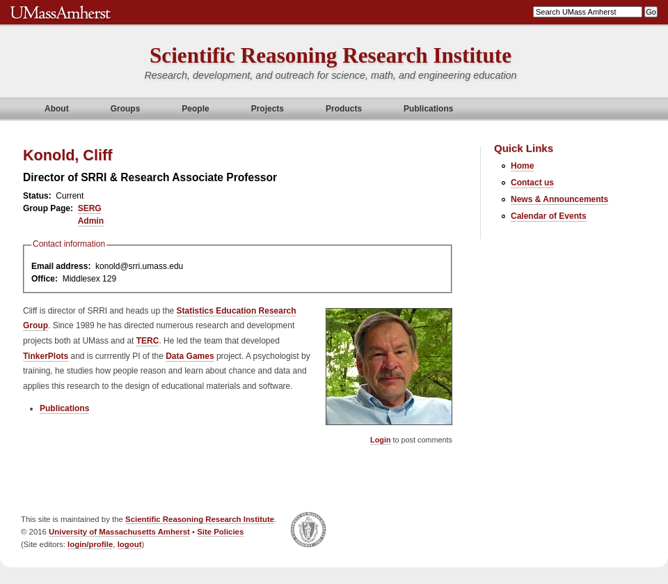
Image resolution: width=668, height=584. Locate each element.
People (195, 109)
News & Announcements (559, 199)
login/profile (90, 544)
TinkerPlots (45, 356)
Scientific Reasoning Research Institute (330, 55)
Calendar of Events (549, 216)
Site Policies (220, 532)
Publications (428, 109)
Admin (91, 221)
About (57, 109)
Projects (267, 109)
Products (344, 109)
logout (130, 544)
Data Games (190, 356)
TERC (147, 341)
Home (522, 166)
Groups (126, 109)
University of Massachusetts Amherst (119, 532)
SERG (90, 208)
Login (380, 440)
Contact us (532, 182)
